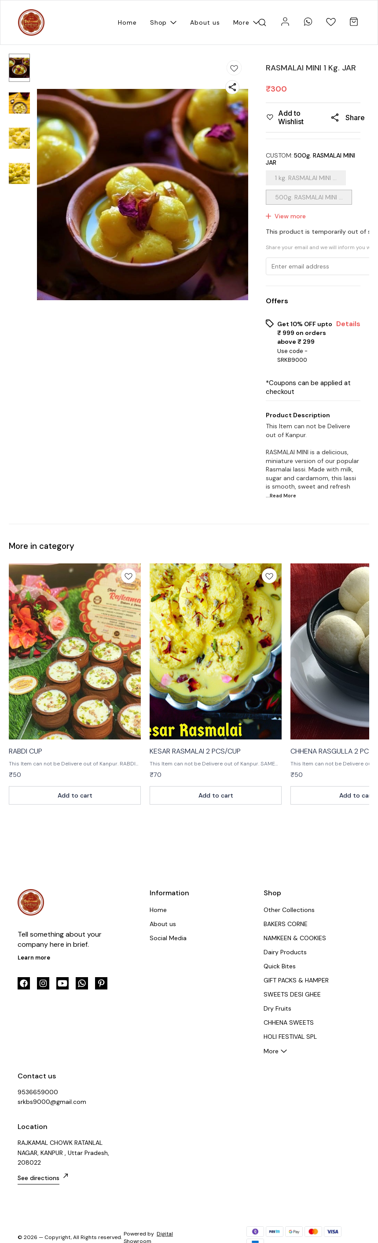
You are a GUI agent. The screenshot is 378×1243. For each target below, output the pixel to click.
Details (348, 324)
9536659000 (38, 1092)
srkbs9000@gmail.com (52, 1102)
